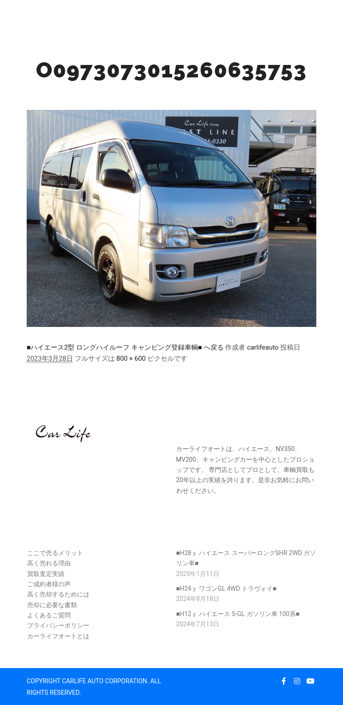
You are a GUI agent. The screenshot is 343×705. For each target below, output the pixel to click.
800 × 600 (130, 359)
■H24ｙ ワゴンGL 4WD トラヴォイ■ (226, 588)
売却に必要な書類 (52, 604)
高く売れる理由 (49, 563)
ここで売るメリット (55, 552)
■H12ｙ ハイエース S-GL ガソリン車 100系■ (237, 613)
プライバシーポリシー (58, 625)
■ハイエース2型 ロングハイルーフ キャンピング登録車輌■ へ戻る (125, 347)
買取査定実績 (46, 573)
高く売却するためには (58, 594)
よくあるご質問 (49, 615)
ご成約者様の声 (49, 584)
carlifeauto (262, 347)
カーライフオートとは (58, 636)
